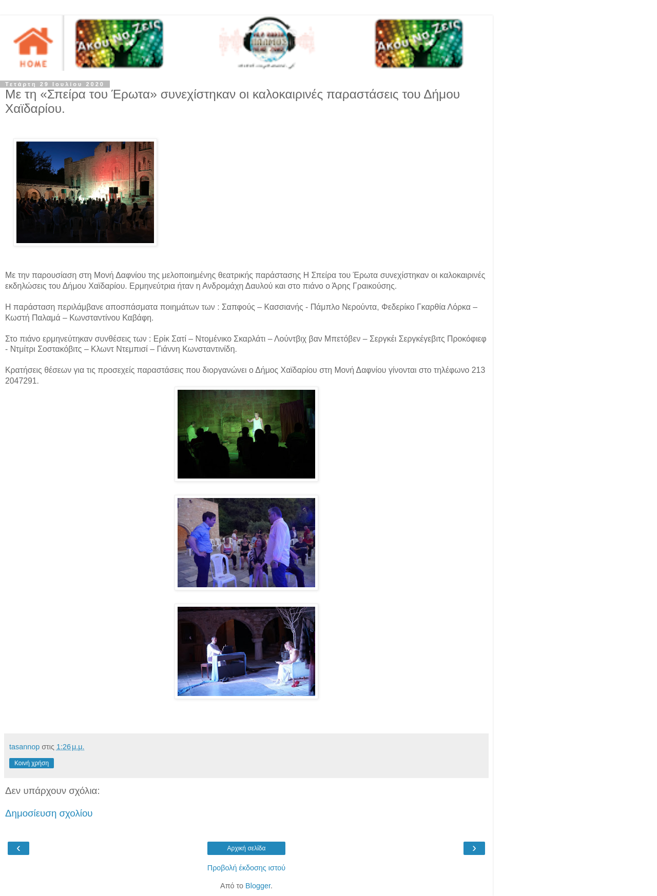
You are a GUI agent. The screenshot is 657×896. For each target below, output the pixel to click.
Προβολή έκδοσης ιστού (246, 868)
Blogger (257, 886)
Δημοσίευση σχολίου (49, 813)
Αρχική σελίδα (246, 848)
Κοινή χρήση (31, 763)
